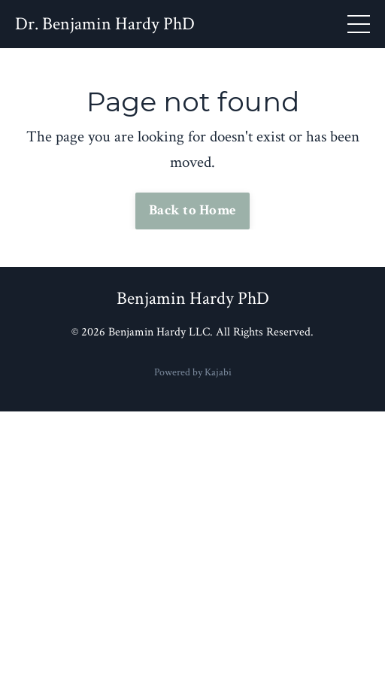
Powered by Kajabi (193, 372)
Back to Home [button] (192, 210)
